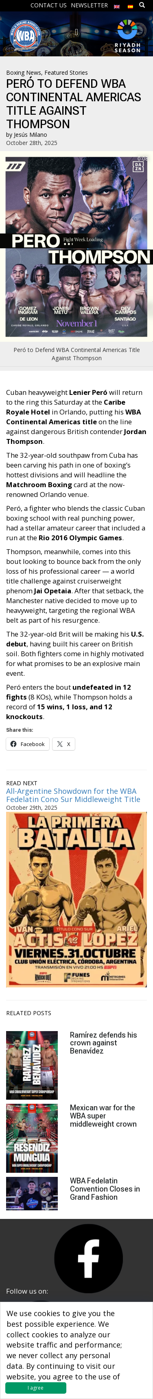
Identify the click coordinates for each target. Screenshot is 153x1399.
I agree (36, 1387)
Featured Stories (66, 72)
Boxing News (23, 72)
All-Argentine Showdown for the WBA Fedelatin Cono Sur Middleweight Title (73, 795)
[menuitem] (117, 5)
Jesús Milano (30, 134)
